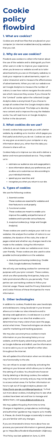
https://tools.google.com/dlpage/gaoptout (22, 389)
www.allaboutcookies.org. (32, 400)
